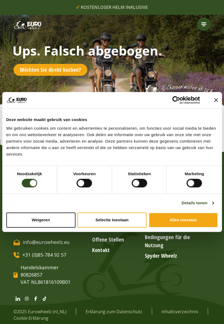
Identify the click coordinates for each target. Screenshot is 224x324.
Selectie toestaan (112, 220)
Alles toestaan (183, 220)
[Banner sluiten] (216, 100)
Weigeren (41, 220)
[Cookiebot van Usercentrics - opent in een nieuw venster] (180, 100)
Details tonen (194, 203)
